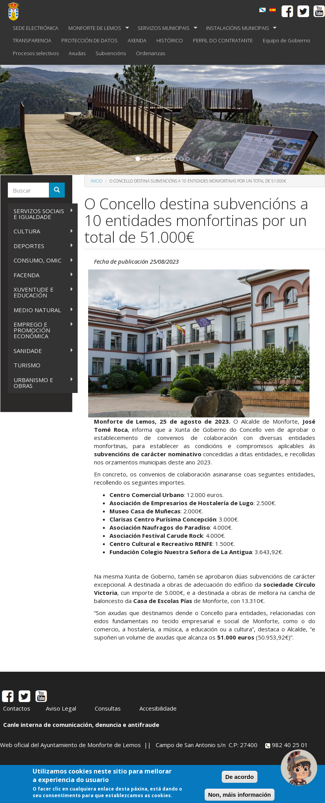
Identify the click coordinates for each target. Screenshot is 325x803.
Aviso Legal (61, 708)
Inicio (96, 181)
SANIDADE (40, 351)
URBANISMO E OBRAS (40, 382)
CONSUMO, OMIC (40, 260)
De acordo (239, 776)
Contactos (16, 708)
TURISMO (27, 365)
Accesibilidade (158, 708)
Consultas (108, 708)
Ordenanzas (150, 53)
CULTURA (40, 231)
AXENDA (137, 40)
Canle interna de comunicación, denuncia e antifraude (81, 724)
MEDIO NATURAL (40, 310)
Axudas (77, 53)
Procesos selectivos (36, 53)
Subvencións (111, 53)
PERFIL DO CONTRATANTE (223, 40)
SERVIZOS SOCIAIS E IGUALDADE (40, 214)
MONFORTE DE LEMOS (96, 28)
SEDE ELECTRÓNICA (35, 27)
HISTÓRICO (169, 40)
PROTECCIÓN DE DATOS (89, 40)
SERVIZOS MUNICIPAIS (164, 28)
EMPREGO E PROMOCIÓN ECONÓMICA (40, 330)
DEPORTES (40, 246)
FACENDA (40, 275)
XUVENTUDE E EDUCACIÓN (40, 292)
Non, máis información (239, 794)
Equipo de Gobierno (286, 40)
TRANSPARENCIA (32, 40)
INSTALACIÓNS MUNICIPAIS (239, 28)
